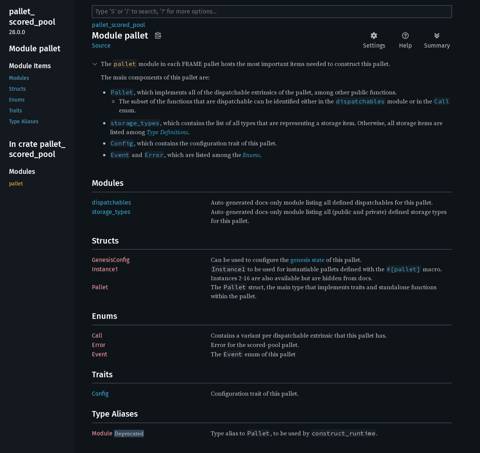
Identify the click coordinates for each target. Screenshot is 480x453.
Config (100, 393)
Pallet (100, 287)
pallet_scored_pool (118, 24)
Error (98, 344)
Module (102, 433)
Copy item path (158, 35)
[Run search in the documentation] (272, 11)
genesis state (307, 260)
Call (97, 335)
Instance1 (105, 269)
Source (101, 45)
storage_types (111, 211)
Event (99, 354)
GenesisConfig (110, 259)
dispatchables (111, 202)
